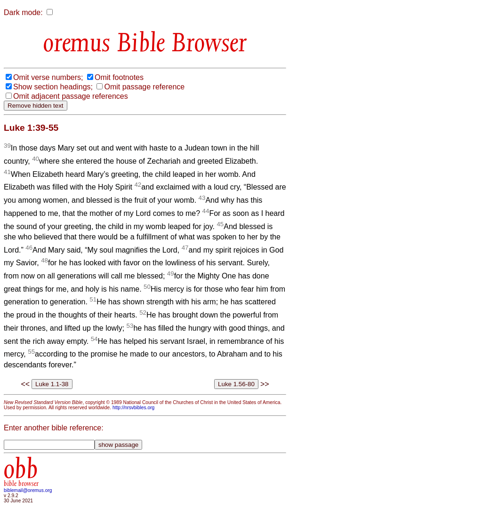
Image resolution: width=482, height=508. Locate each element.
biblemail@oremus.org (28, 490)
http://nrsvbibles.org (133, 407)
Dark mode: (23, 12)
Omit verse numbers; (48, 77)
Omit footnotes (119, 77)
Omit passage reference (144, 87)
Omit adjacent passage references (70, 96)
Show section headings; (53, 87)
